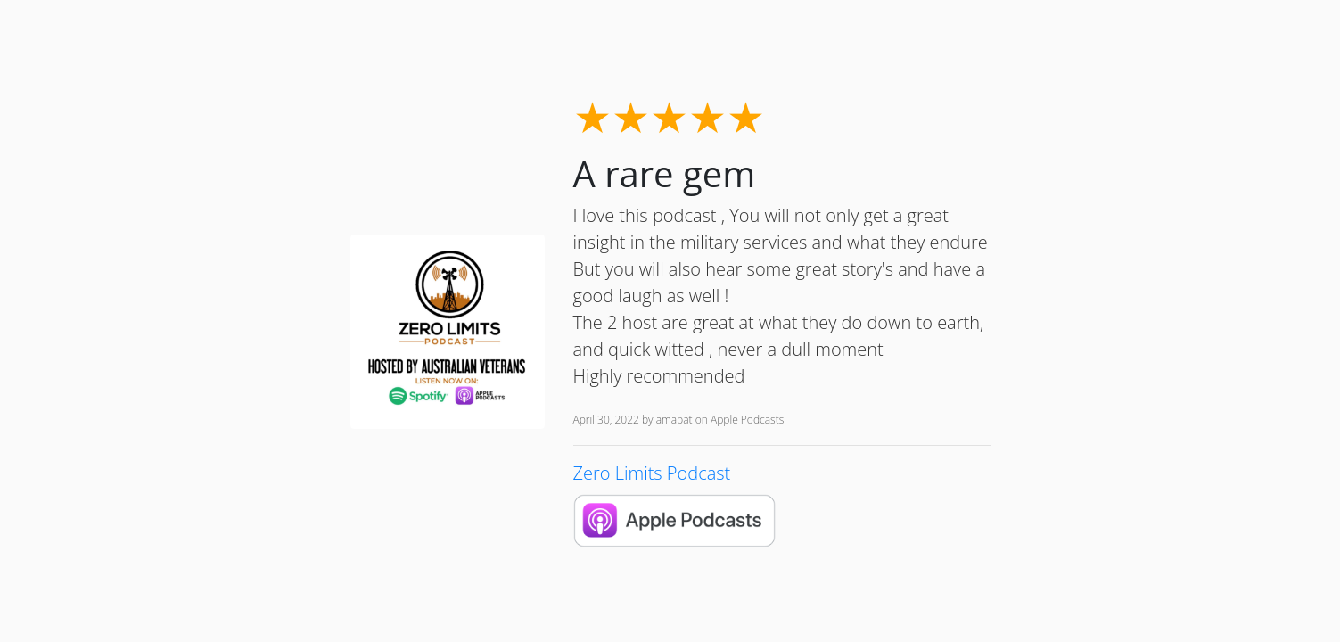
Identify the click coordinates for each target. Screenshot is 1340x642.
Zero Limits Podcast (652, 473)
